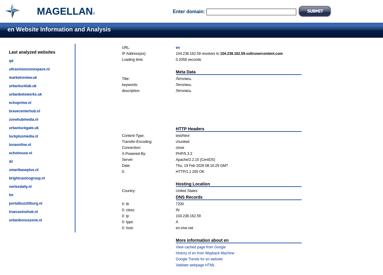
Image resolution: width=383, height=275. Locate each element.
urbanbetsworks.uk (25, 94)
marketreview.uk (23, 77)
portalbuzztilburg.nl (25, 203)
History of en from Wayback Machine (205, 253)
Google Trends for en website (199, 259)
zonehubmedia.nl (23, 119)
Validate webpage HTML (195, 265)
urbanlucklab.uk (23, 86)
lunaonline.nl (20, 145)
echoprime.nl (20, 103)
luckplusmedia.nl (23, 136)
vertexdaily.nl (20, 187)
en (178, 48)
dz (11, 161)
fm (11, 195)
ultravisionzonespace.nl (29, 69)
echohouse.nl (20, 153)
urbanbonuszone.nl (25, 220)
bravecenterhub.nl (24, 111)
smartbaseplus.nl (24, 170)
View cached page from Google (201, 247)
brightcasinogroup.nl (27, 178)
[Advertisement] (212, 110)
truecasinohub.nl (23, 212)
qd (11, 61)
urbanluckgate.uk (24, 128)
